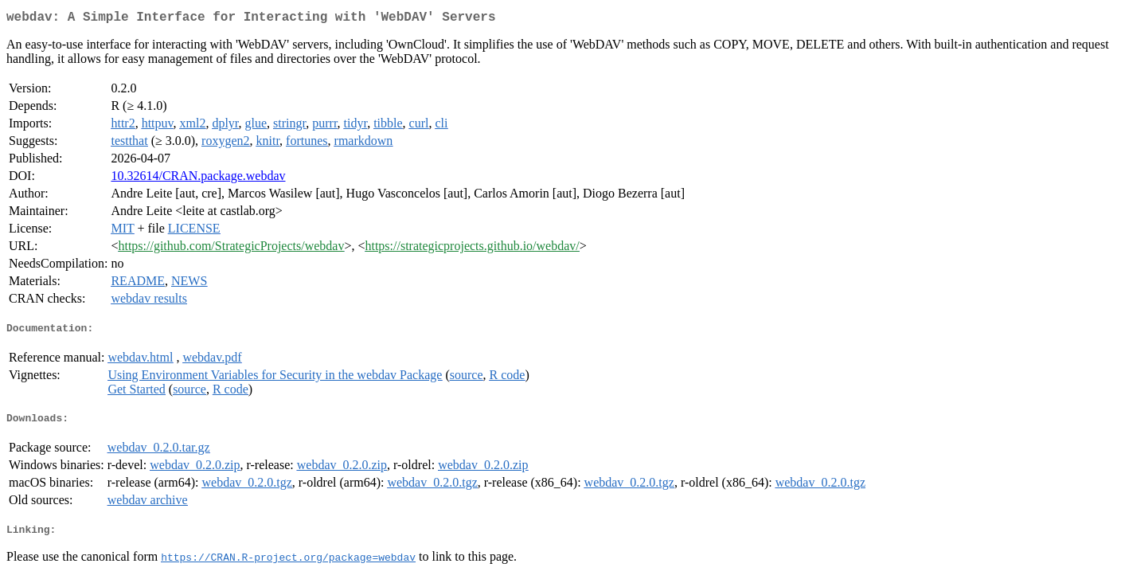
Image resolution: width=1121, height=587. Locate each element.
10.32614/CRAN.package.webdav (198, 179)
